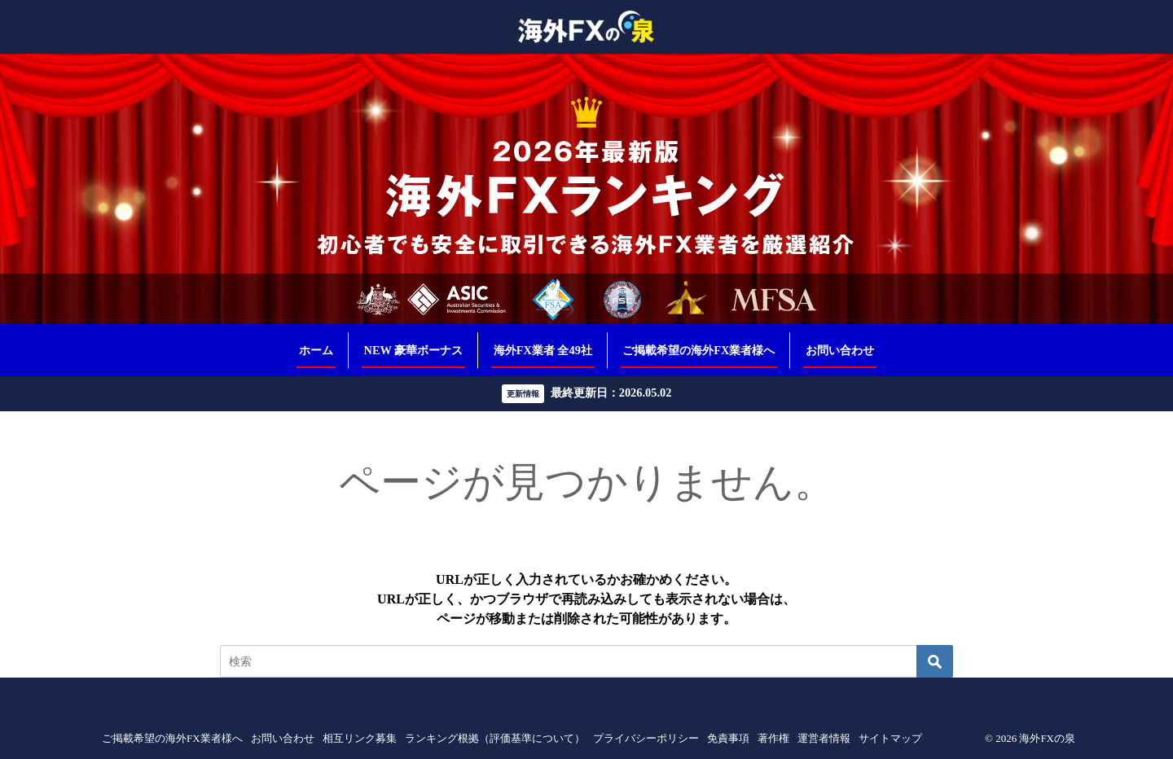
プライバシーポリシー (646, 738)
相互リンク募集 (360, 738)
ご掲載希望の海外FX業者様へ (698, 350)
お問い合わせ (840, 350)
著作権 (773, 738)
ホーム (316, 350)
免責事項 (728, 738)
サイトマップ (890, 738)
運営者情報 (823, 738)
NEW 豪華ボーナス (413, 350)
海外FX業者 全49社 (543, 350)
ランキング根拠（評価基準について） (495, 738)
